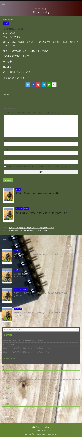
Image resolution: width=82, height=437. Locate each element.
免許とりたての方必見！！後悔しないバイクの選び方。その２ (42, 213)
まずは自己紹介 (20, 274)
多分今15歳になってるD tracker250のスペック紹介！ (38, 193)
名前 (6, 140)
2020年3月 (6, 381)
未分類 (7, 94)
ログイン (5, 409)
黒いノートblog (40, 12)
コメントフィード (8, 414)
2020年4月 (6, 377)
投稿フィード (7, 411)
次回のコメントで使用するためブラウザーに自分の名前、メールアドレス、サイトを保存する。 (38, 167)
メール (7, 149)
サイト (6, 158)
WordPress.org (7, 417)
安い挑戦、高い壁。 (41, 431)
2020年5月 (6, 374)
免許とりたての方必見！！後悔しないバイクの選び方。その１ (41, 313)
